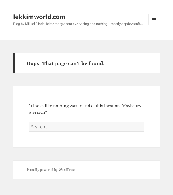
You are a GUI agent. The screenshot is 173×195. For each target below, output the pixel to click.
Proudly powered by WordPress (51, 169)
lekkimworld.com (39, 16)
